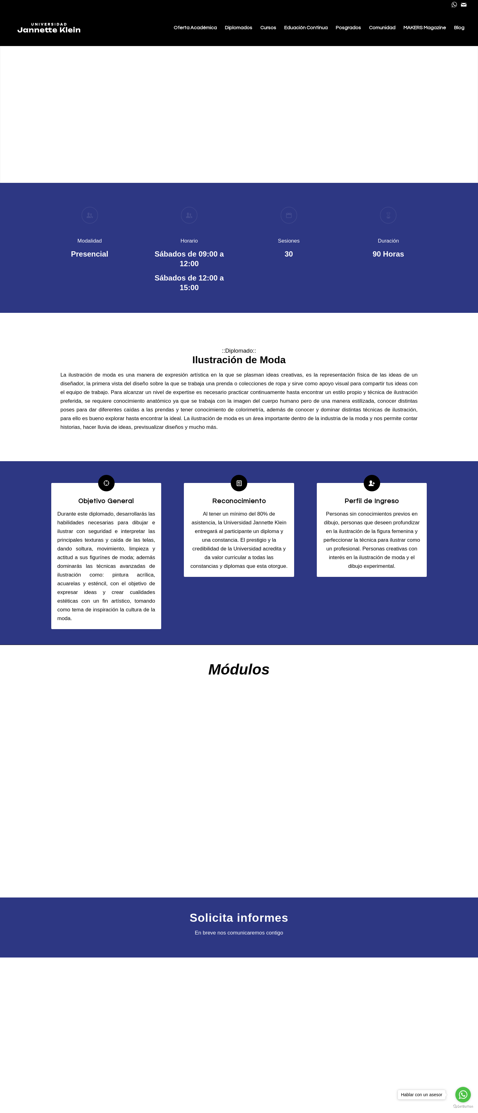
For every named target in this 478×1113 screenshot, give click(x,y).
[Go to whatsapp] (463, 1094)
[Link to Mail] (463, 4)
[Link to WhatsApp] (454, 4)
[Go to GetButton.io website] (463, 1107)
